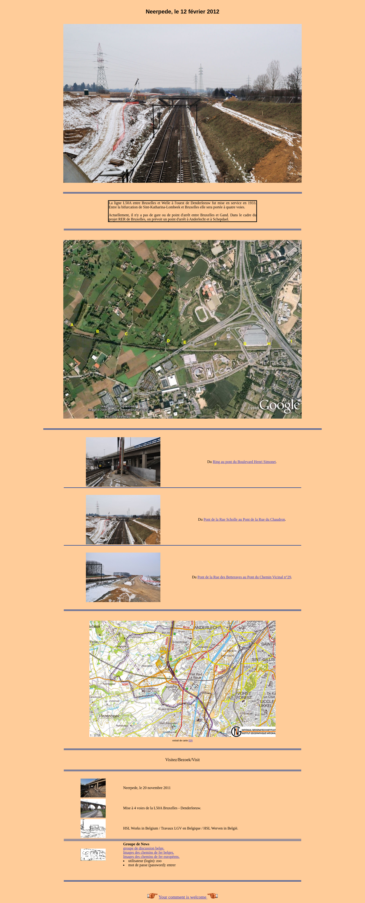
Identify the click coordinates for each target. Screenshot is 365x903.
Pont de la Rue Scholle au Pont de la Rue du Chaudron (244, 519)
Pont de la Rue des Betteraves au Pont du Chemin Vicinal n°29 (244, 577)
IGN (191, 740)
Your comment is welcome (183, 897)
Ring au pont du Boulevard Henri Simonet (244, 462)
